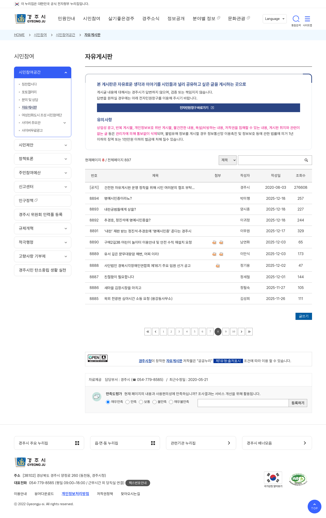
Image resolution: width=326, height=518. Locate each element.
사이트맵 (307, 18)
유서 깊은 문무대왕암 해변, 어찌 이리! (132, 254)
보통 (147, 402)
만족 (134, 402)
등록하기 (298, 403)
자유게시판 (92, 35)
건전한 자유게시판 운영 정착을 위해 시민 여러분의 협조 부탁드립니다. (149, 188)
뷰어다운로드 (44, 494)
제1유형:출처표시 (228, 361)
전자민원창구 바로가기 (194, 108)
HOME (19, 35)
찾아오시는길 (130, 494)
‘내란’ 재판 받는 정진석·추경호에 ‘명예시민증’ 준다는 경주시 (148, 231)
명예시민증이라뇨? (119, 198)
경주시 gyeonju (30, 19)
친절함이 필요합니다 (120, 277)
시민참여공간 (65, 35)
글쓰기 (304, 316)
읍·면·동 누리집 (106, 443)
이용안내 (20, 494)
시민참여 (40, 35)
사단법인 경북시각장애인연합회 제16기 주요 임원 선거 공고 (148, 266)
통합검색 (296, 18)
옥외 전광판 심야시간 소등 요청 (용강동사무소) (139, 299)
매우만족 (117, 402)
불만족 (162, 402)
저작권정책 (105, 494)
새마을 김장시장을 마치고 (123, 288)
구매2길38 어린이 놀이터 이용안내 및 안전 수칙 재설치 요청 (149, 242)
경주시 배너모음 (259, 443)
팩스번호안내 (138, 483)
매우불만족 (181, 402)
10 (233, 331)
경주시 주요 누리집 (33, 443)
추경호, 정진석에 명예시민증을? (128, 220)
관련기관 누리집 (183, 443)
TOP (314, 508)
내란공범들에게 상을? (121, 209)
